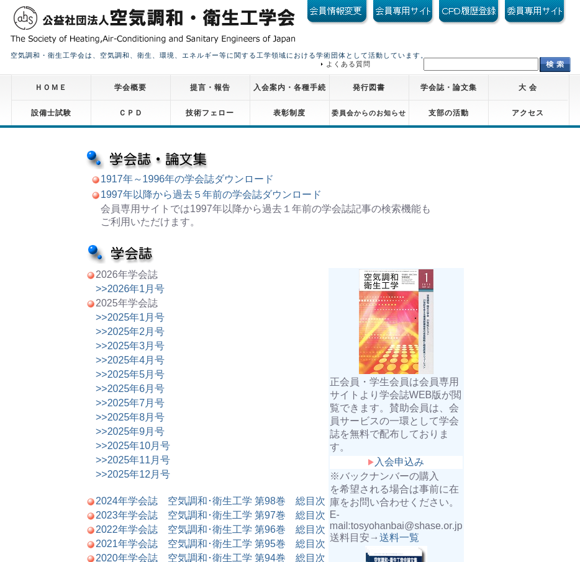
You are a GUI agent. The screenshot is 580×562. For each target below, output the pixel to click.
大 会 (528, 87)
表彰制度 (289, 113)
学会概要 (130, 87)
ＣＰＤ (131, 113)
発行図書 (369, 87)
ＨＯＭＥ (51, 87)
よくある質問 (348, 64)
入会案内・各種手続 (289, 87)
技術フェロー (210, 113)
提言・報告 (210, 87)
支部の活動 (448, 113)
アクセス (528, 113)
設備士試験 (51, 113)
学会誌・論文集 (448, 87)
